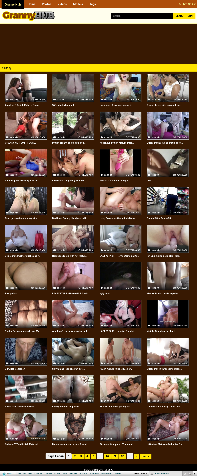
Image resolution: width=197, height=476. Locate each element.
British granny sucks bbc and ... (70, 142)
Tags (92, 4)
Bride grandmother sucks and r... (24, 255)
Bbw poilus (11, 293)
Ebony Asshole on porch (66, 406)
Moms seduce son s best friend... (71, 444)
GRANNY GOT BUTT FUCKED (21, 142)
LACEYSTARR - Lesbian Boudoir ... (119, 331)
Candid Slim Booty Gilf (159, 218)
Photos (46, 4)
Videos (62, 4)
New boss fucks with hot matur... (71, 255)
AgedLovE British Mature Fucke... (24, 105)
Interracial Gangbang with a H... (70, 180)
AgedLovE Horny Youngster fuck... (72, 331)
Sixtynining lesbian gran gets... (69, 368)
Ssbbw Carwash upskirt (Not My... (24, 331)
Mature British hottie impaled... (165, 293)
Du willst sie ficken (16, 368)
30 (122, 456)
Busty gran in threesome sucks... (166, 368)
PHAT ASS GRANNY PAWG (20, 406)
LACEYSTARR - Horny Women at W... (120, 255)
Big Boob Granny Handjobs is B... (70, 218)
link (194, 428)
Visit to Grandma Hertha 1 (162, 331)
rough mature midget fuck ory (117, 368)
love (149, 180)
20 (115, 456)
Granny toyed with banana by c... (165, 105)
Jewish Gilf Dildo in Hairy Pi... (116, 180)
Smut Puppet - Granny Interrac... (23, 180)
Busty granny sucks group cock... (166, 142)
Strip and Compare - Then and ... (118, 444)
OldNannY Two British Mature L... (24, 444)
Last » (145, 456)
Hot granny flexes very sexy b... (118, 105)
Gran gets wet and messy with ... (23, 218)
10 (107, 456)
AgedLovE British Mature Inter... (118, 142)
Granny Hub (13, 4)
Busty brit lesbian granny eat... (117, 406)
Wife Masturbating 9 (64, 105)
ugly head (105, 293)
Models (78, 4)
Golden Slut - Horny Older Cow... (165, 406)
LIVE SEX (187, 4)
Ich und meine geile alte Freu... (164, 255)
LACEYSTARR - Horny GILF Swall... (71, 293)
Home (31, 4)
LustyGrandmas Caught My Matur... (120, 218)
